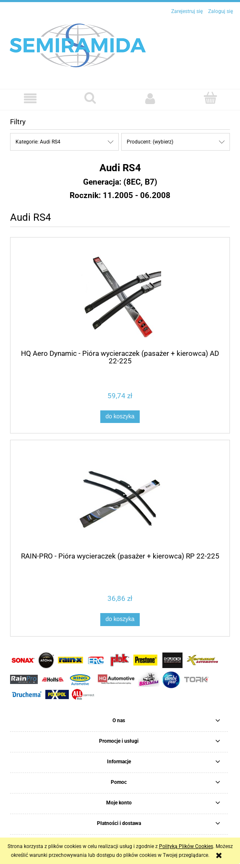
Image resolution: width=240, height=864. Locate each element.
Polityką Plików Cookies (186, 846)
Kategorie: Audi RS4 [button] (38, 142)
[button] (30, 98)
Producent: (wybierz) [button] (150, 142)
